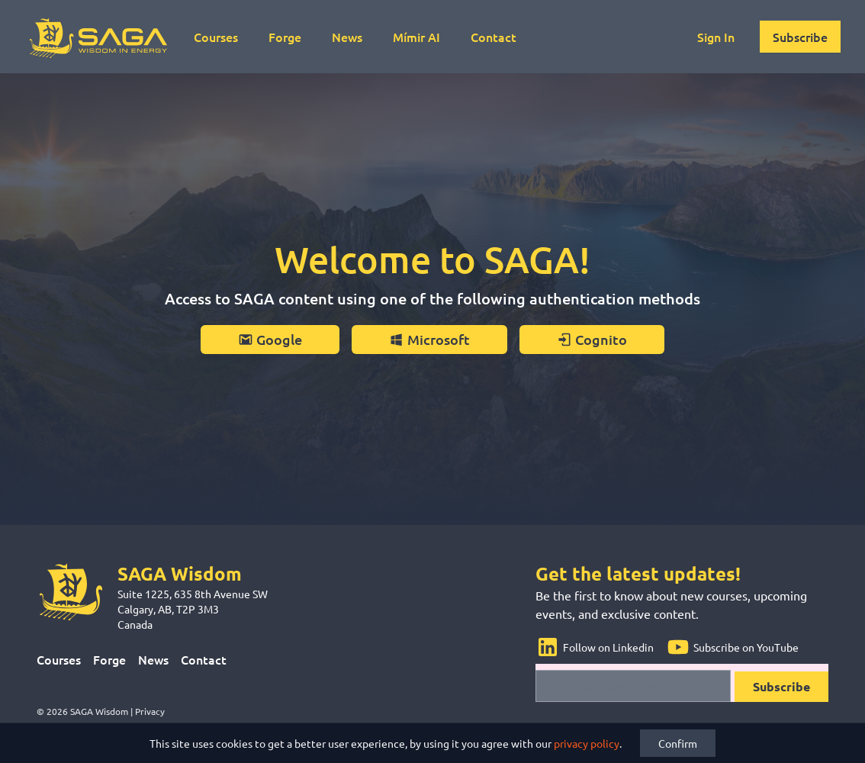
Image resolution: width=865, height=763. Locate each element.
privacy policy (586, 743)
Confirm (677, 743)
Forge (285, 36)
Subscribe (800, 36)
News (347, 36)
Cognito (592, 339)
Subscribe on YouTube (732, 647)
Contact (493, 36)
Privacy (150, 711)
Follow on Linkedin (594, 647)
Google (270, 339)
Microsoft (429, 339)
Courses (216, 36)
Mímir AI (416, 36)
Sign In (716, 36)
